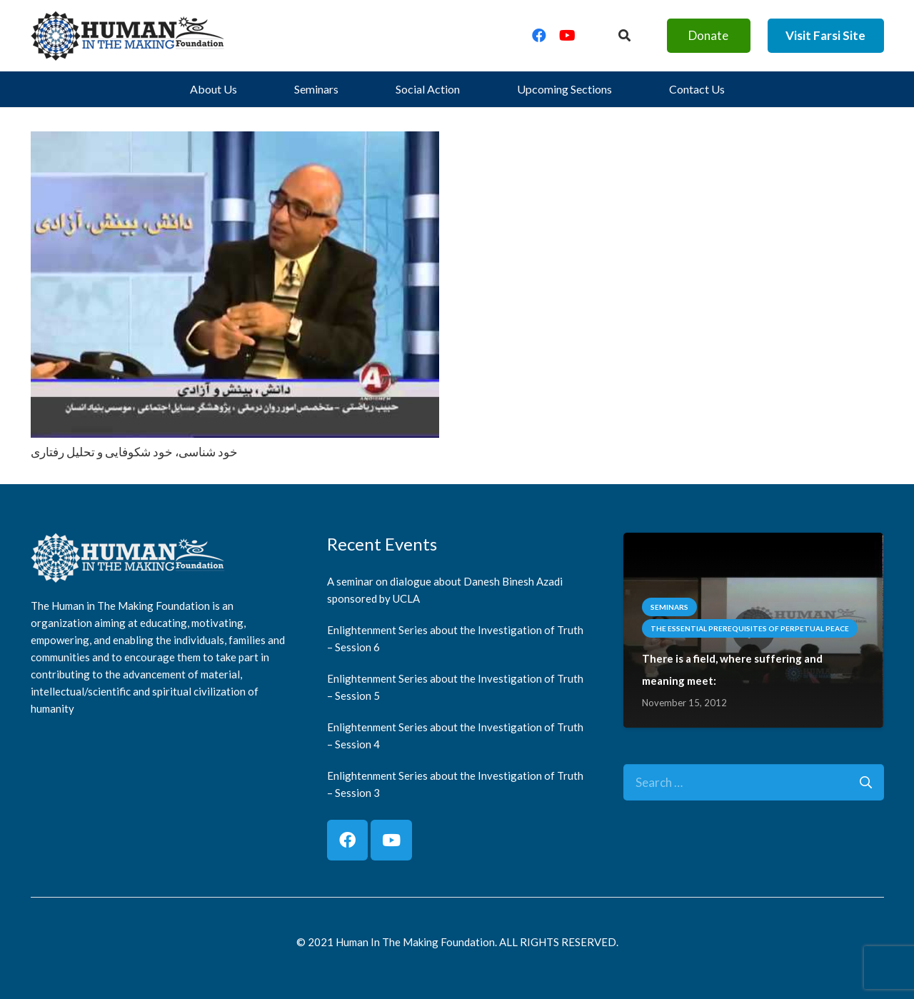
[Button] (623, 36)
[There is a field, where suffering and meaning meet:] (753, 543)
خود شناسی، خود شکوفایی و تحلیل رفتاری (134, 451)
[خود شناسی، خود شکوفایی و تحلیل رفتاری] (235, 141)
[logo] (128, 36)
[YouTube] (567, 35)
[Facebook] (539, 35)
